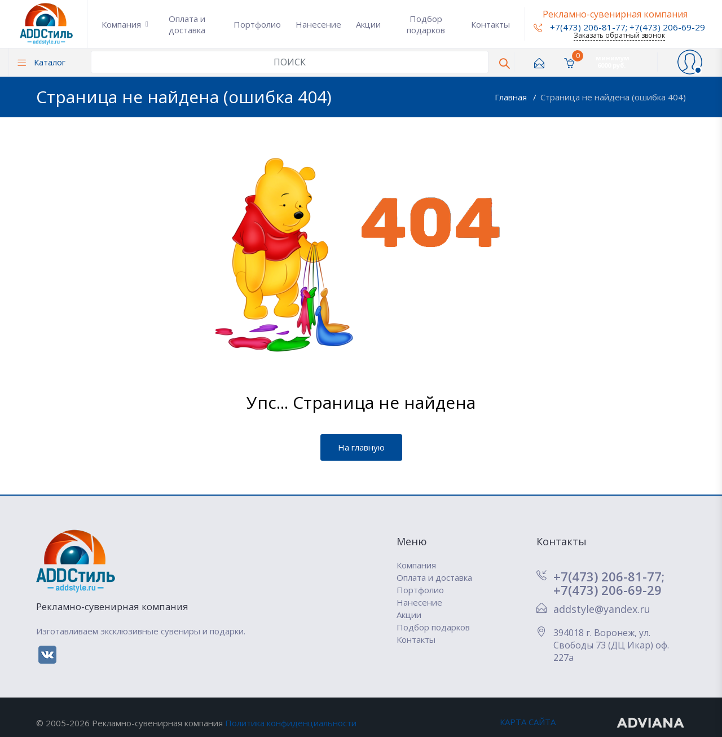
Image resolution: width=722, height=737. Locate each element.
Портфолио (257, 24)
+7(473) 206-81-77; (608, 576)
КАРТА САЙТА (528, 721)
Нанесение (318, 24)
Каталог (41, 62)
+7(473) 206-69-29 (667, 27)
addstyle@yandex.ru (601, 609)
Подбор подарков (426, 24)
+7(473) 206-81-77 (580, 27)
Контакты (490, 24)
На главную (361, 447)
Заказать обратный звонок (619, 35)
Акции (368, 24)
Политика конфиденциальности (290, 723)
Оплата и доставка (187, 24)
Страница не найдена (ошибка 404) (613, 97)
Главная (512, 97)
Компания (121, 24)
